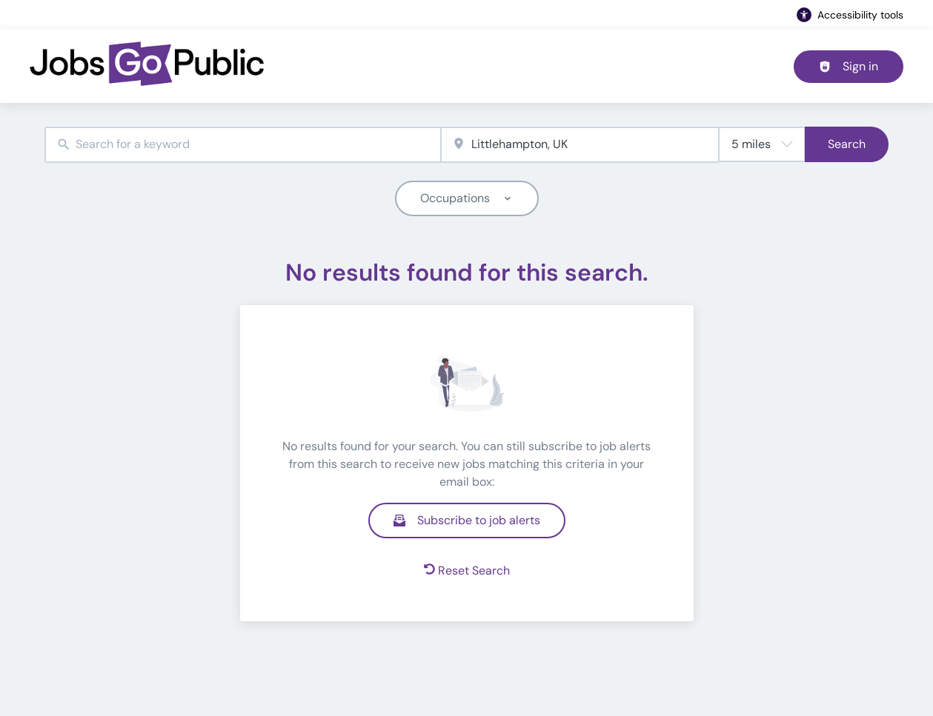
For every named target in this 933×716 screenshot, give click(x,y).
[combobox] (242, 145)
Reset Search (467, 570)
